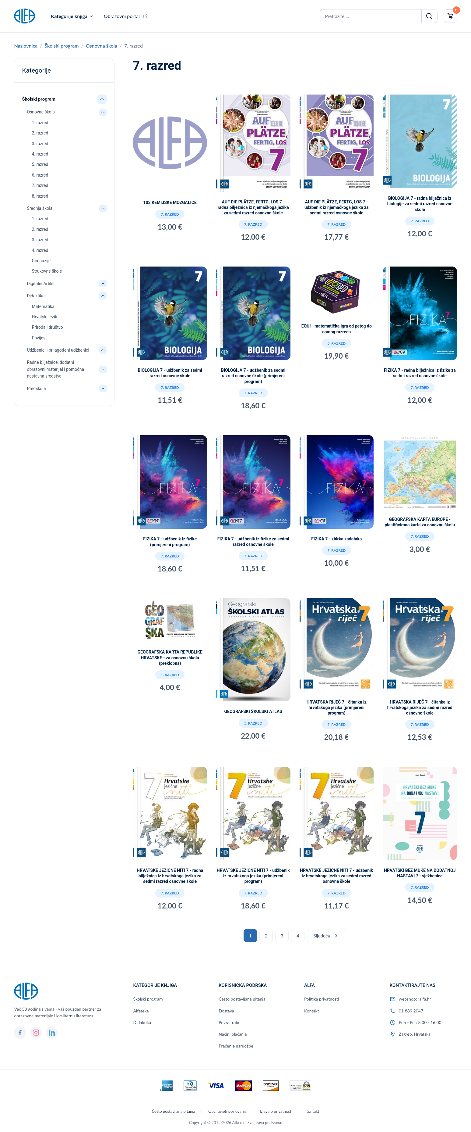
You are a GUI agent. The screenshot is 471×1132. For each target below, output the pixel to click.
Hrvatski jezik (44, 316)
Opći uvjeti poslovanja (227, 1111)
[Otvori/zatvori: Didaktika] (103, 295)
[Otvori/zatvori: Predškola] (103, 388)
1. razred (40, 122)
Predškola (36, 388)
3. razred (40, 143)
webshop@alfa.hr (415, 998)
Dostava (226, 1010)
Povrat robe (229, 1022)
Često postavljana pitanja (242, 998)
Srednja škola (39, 208)
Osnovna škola (101, 45)
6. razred (40, 175)
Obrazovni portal (122, 16)
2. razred (40, 133)
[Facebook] (20, 1032)
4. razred (40, 154)
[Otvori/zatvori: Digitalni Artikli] (103, 283)
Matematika (43, 306)
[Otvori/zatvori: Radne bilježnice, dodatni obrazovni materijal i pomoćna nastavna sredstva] (103, 369)
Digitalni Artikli (40, 283)
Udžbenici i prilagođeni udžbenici (58, 350)
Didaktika (35, 295)
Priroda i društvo (47, 327)
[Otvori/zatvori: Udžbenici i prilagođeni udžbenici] (103, 350)
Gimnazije (41, 260)
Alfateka (141, 1010)
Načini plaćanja (233, 1034)
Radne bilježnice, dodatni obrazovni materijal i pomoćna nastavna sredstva (55, 369)
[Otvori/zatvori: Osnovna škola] (103, 112)
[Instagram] (36, 1032)
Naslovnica (25, 45)
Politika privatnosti (321, 998)
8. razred (40, 196)
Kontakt (311, 1010)
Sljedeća (326, 935)
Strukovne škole (47, 271)
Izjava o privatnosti (276, 1111)
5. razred (40, 164)
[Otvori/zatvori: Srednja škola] (103, 208)
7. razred (40, 185)
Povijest (39, 337)
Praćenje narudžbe (236, 1045)
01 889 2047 (411, 1010)
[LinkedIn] (52, 1032)
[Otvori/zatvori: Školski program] (102, 99)
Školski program (62, 45)
